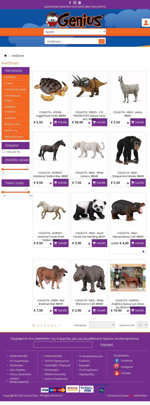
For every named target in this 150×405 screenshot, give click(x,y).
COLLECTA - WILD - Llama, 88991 (127, 113)
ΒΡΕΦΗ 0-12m (12, 124)
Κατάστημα (16, 365)
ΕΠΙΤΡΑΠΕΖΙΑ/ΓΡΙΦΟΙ (12, 98)
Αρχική (5, 55)
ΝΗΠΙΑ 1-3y (10, 130)
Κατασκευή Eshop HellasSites (127, 395)
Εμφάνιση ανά (127, 325)
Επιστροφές (52, 369)
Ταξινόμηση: (80, 325)
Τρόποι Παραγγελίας (57, 360)
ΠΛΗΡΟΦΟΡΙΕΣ (18, 356)
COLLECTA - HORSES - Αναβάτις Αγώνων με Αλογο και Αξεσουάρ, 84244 (128, 304)
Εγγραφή (84, 365)
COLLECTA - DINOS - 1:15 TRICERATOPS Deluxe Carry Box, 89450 (89, 115)
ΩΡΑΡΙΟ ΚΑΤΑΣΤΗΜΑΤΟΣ (19, 380)
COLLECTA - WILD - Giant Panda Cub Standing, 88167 (89, 234)
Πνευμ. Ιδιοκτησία (20, 374)
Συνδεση (84, 360)
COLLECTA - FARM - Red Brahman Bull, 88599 (51, 302)
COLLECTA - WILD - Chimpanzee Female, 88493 (128, 174)
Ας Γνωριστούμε (19, 360)
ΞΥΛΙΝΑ (8, 83)
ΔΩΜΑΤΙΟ (10, 118)
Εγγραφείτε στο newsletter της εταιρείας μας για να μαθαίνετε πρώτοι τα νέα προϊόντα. (75, 338)
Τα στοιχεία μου (88, 369)
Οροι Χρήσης (17, 369)
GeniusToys (75, 20)
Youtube (126, 373)
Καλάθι (62, 122)
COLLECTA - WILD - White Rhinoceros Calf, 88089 (89, 302)
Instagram (127, 367)
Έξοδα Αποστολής (55, 374)
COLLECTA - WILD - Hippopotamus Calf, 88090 (127, 234)
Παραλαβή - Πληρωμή (58, 365)
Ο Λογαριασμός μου (91, 356)
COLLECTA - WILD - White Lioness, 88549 (89, 174)
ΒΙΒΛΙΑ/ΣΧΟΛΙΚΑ (13, 136)
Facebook (127, 360)
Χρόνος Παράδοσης (56, 378)
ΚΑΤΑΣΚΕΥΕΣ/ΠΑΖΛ (15, 89)
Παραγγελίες (86, 374)
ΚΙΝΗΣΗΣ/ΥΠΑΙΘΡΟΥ (10, 109)
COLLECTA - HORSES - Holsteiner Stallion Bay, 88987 (50, 174)
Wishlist (50, 122)
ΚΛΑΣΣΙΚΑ (10, 77)
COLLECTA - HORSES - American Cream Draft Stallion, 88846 (51, 236)
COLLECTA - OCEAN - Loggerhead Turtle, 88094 (51, 113)
